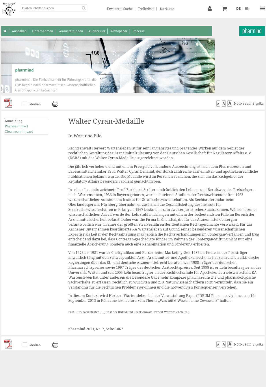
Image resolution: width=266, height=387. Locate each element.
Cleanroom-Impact (19, 131)
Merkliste (167, 9)
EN (247, 8)
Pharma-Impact (16, 126)
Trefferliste (146, 9)
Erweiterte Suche (120, 9)
